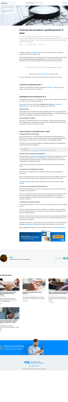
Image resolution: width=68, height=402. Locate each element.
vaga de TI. (33, 190)
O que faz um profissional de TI (7, 5)
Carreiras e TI (43, 44)
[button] (64, 258)
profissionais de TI (37, 52)
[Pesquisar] (41, 2)
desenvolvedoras (42, 74)
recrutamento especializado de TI (38, 156)
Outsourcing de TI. (61, 227)
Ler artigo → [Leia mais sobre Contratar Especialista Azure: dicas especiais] (26, 300)
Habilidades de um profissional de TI (7, 8)
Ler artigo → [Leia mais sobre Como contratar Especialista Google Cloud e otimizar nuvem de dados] (52, 302)
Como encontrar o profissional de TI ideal (7, 11)
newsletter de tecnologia (31, 224)
